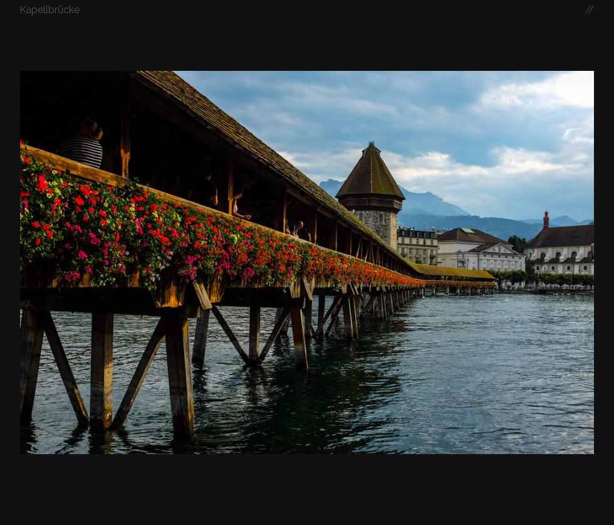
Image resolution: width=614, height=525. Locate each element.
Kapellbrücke (50, 10)
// (589, 10)
